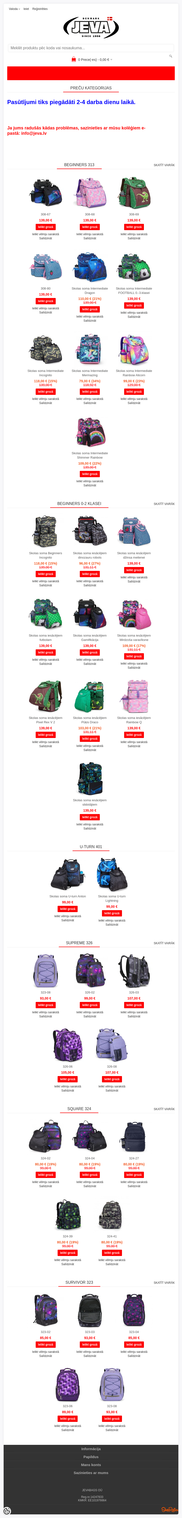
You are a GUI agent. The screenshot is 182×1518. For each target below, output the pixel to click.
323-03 (89, 1332)
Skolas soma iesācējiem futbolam (45, 638)
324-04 (89, 1158)
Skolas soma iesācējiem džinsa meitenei (134, 555)
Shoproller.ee (170, 1509)
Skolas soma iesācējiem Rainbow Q (134, 720)
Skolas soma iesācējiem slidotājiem (90, 802)
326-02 (89, 992)
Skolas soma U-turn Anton (67, 896)
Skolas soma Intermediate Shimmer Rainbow (90, 455)
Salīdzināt (45, 238)
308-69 (134, 214)
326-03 (134, 992)
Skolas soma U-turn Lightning (112, 898)
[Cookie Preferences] (6, 1511)
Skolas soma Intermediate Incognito (45, 373)
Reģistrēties (39, 9)
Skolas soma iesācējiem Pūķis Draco (90, 720)
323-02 (45, 1332)
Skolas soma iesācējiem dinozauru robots (90, 555)
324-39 (68, 1236)
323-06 (68, 1406)
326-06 (68, 1066)
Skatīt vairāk (164, 165)
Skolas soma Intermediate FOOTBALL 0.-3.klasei (134, 291)
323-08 (45, 992)
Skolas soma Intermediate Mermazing (90, 373)
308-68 (89, 214)
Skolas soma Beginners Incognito (45, 555)
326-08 (112, 1066)
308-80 (45, 288)
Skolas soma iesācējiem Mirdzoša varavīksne (134, 638)
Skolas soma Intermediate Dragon (90, 291)
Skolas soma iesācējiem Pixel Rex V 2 (45, 720)
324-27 (134, 1158)
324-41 (112, 1236)
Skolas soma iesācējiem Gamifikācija (90, 638)
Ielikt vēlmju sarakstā (45, 234)
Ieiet (26, 9)
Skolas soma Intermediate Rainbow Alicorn (134, 373)
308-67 (45, 214)
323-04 (134, 1332)
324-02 (45, 1158)
